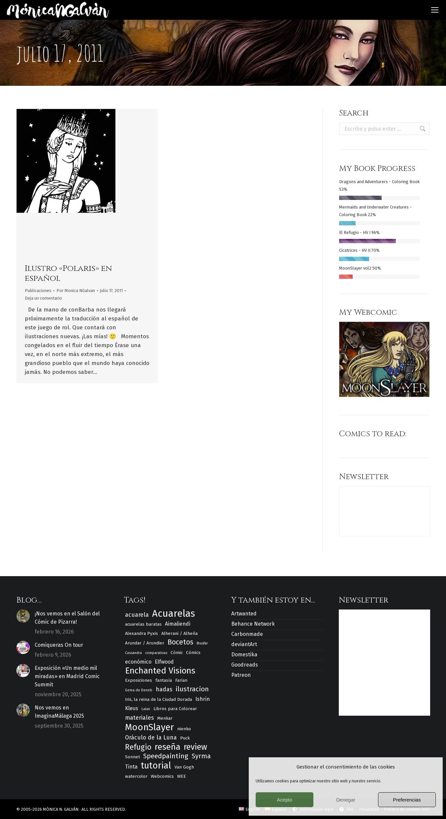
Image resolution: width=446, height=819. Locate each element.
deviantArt (244, 644)
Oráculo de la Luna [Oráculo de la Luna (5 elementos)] (151, 737)
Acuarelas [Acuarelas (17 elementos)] (173, 613)
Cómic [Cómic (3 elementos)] (177, 652)
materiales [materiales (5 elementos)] (139, 717)
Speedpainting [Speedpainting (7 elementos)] (165, 756)
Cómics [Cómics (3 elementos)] (193, 652)
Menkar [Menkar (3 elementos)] (165, 718)
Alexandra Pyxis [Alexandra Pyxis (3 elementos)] (141, 633)
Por (75, 290)
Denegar (345, 800)
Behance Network (253, 624)
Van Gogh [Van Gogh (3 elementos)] (184, 767)
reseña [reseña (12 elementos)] (167, 747)
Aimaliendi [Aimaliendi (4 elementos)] (177, 624)
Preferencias (407, 800)
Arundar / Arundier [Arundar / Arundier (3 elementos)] (144, 643)
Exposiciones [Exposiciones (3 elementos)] (138, 680)
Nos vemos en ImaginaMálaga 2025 (59, 711)
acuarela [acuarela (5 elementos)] (137, 614)
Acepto (284, 800)
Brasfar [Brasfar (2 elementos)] (202, 643)
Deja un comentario (43, 298)
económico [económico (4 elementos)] (138, 662)
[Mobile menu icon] (434, 10)
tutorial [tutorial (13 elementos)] (156, 766)
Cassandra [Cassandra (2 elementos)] (133, 653)
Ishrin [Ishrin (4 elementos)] (202, 699)
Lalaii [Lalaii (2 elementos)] (146, 709)
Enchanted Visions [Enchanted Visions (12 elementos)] (160, 671)
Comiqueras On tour (59, 645)
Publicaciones (38, 290)
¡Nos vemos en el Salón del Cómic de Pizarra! (67, 617)
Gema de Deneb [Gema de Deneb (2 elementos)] (138, 690)
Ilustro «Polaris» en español (68, 273)
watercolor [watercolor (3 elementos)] (136, 776)
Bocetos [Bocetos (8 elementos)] (180, 642)
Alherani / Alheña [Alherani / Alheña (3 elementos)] (179, 633)
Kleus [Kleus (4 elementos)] (131, 708)
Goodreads (244, 665)
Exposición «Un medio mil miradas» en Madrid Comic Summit (67, 676)
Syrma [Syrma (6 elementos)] (201, 756)
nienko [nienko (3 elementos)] (184, 729)
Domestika (244, 654)
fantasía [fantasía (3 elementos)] (163, 680)
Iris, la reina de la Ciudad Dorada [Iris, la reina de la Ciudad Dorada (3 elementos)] (158, 699)
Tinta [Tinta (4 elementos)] (131, 767)
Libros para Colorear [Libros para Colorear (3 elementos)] (175, 708)
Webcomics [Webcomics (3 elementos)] (162, 776)
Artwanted (244, 613)
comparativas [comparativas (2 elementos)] (156, 653)
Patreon (241, 675)
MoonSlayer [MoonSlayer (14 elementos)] (149, 727)
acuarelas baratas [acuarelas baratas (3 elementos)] (143, 624)
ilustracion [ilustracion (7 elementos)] (192, 689)
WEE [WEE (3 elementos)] (181, 776)
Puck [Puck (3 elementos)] (185, 738)
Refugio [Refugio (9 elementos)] (138, 747)
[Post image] (23, 616)
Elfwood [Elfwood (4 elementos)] (164, 662)
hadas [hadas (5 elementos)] (164, 689)
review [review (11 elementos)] (195, 747)
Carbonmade (247, 634)
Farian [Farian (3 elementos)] (181, 680)
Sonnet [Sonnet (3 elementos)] (132, 757)
